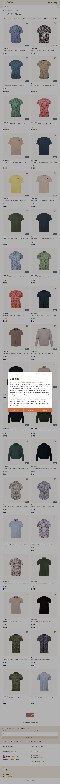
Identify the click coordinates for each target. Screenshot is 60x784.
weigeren (31, 410)
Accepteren (15, 410)
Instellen (45, 410)
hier (48, 399)
